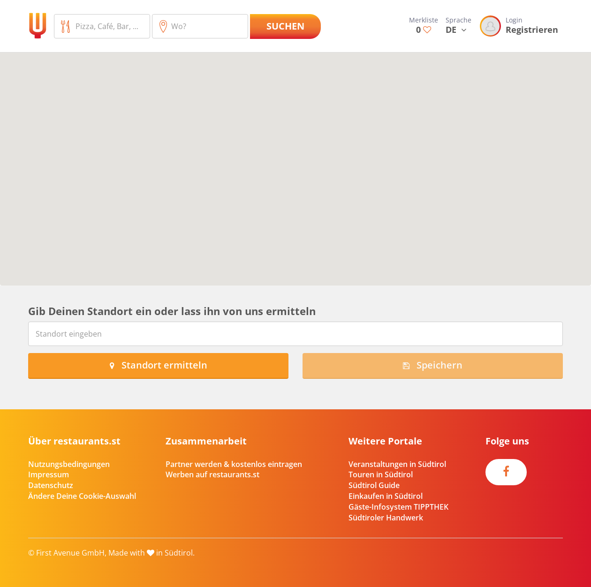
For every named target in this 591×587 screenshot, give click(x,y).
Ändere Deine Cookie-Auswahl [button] (82, 496)
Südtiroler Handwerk (386, 517)
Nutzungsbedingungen (69, 464)
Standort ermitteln (158, 365)
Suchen (285, 26)
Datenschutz (50, 485)
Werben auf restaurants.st (212, 474)
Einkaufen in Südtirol (386, 496)
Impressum (48, 474)
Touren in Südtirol (381, 474)
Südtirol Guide (374, 485)
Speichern (432, 365)
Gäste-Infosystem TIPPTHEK (398, 507)
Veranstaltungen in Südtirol (397, 464)
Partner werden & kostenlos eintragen (234, 464)
